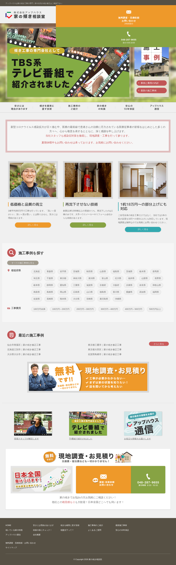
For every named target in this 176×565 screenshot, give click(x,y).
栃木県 (142, 271)
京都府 (103, 285)
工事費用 (14, 308)
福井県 (131, 278)
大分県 (76, 298)
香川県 (116, 292)
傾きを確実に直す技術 (69, 525)
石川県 (118, 278)
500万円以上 (155, 309)
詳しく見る (33, 225)
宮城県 (76, 271)
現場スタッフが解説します (33, 437)
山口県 (89, 292)
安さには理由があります (43, 525)
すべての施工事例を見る (23, 263)
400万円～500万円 (133, 309)
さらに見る (158, 344)
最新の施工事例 (148, 90)
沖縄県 (118, 298)
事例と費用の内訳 (150, 83)
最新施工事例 (121, 525)
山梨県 (144, 278)
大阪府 (116, 285)
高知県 (142, 292)
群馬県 (156, 271)
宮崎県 (89, 298)
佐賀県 (37, 298)
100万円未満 (39, 309)
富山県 (105, 278)
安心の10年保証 (122, 530)
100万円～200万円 (60, 309)
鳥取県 (37, 292)
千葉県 (50, 278)
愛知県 (63, 285)
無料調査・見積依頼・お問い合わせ (21, 543)
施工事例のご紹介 (95, 525)
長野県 (158, 278)
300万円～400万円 (109, 309)
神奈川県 (77, 278)
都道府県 (14, 270)
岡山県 (63, 292)
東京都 (63, 278)
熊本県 (63, 298)
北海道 (37, 271)
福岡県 (156, 292)
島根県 (50, 292)
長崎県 (50, 298)
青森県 (50, 271)
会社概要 (37, 535)
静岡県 (50, 285)
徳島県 (103, 292)
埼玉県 (37, 278)
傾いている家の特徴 (14, 530)
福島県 (116, 271)
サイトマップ (11, 547)
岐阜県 (37, 285)
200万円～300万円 (85, 309)
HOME (8, 525)
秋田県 (89, 271)
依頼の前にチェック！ (42, 530)
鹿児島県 (104, 298)
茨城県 (129, 271)
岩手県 (63, 271)
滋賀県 (89, 285)
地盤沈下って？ (67, 530)
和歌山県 (157, 285)
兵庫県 (129, 285)
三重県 (76, 285)
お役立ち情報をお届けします (143, 437)
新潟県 (92, 278)
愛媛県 (129, 292)
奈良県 (142, 285)
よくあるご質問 (94, 530)
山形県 (103, 271)
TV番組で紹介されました (88, 437)
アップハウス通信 (13, 535)
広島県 (76, 292)
